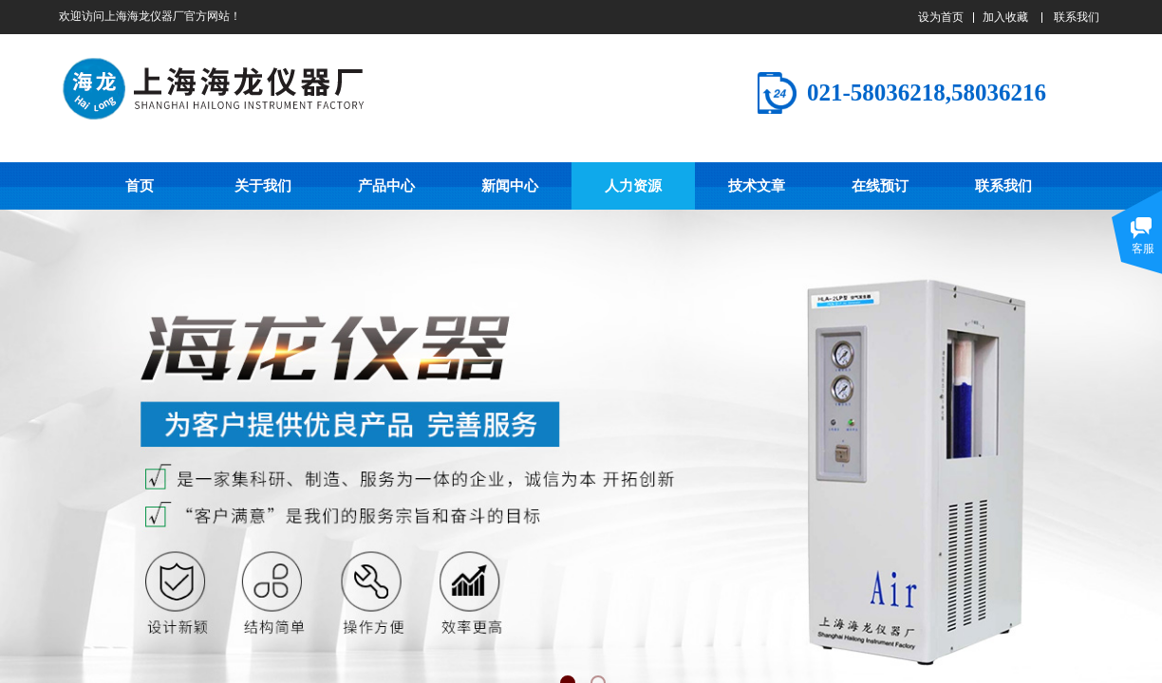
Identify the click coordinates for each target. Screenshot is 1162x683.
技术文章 (756, 186)
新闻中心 (509, 186)
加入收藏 (1005, 17)
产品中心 (386, 186)
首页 (139, 186)
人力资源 (633, 186)
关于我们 (262, 186)
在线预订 (880, 186)
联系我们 (1003, 186)
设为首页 (941, 17)
